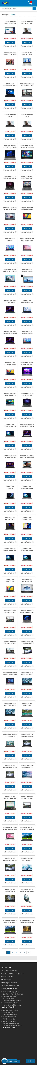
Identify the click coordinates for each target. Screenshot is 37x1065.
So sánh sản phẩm (10, 46)
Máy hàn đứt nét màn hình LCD (11, 1025)
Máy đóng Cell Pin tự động (10, 1023)
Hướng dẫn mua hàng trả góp (11, 1005)
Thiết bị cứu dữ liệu (8, 1019)
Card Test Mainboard (8, 1017)
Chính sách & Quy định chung (11, 992)
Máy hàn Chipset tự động (9, 1010)
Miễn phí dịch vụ (11, 1061)
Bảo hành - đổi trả (7, 998)
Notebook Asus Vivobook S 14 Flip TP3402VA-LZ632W (27, 519)
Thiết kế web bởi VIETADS (11, 986)
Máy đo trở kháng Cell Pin (10, 1021)
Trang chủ (5, 14)
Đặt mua (10, 42)
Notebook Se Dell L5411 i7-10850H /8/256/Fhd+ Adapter (10, 922)
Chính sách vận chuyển (9, 996)
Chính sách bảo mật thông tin (11, 1000)
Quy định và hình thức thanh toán (12, 994)
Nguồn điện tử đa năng (9, 1014)
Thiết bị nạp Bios (7, 1012)
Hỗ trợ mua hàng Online (9, 1003)
